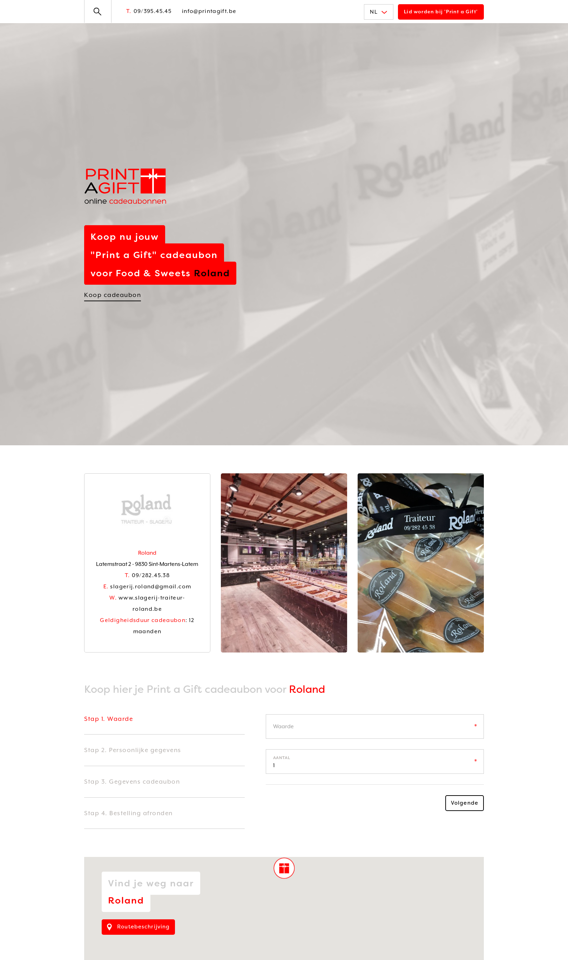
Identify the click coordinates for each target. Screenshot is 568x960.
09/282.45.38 (147, 575)
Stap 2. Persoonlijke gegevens (132, 749)
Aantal (282, 758)
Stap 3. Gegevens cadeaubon (132, 781)
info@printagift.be (209, 11)
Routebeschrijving (138, 927)
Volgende (464, 802)
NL (378, 12)
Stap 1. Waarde (108, 718)
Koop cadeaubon (112, 294)
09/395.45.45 (148, 11)
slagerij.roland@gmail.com (147, 586)
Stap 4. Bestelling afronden (128, 813)
